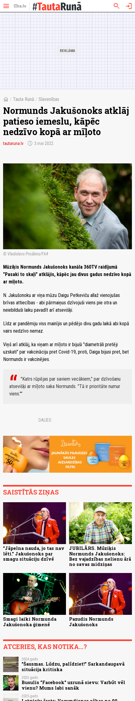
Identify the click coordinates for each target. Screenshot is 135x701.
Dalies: (45, 420)
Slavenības (49, 99)
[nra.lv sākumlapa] (20, 6)
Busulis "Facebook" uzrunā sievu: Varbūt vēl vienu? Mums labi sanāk (73, 685)
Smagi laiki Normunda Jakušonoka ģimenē (29, 621)
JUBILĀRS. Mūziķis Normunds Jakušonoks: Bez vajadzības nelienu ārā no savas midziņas (100, 556)
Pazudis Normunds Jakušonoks (91, 621)
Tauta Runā (23, 99)
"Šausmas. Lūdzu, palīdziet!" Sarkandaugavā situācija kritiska (73, 666)
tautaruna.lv (13, 143)
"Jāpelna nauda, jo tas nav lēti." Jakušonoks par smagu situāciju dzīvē (33, 553)
